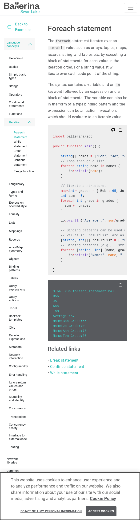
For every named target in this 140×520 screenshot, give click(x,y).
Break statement (20, 153)
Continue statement (20, 162)
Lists (12, 222)
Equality (14, 214)
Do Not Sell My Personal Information (51, 511)
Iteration (14, 122)
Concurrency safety (17, 426)
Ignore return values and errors (17, 386)
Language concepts (13, 44)
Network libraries (12, 460)
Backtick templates (15, 317)
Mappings (15, 231)
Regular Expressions (17, 337)
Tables (13, 278)
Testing (14, 447)
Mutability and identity (16, 398)
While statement (20, 144)
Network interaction (16, 356)
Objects (14, 259)
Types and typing (16, 193)
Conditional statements (16, 104)
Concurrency (17, 408)
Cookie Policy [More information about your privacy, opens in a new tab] (103, 498)
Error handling (18, 374)
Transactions (18, 417)
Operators (15, 94)
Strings (13, 86)
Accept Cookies (101, 511)
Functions (15, 114)
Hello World (16, 58)
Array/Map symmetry (16, 249)
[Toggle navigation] (130, 7)
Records (14, 239)
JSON (13, 308)
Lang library (16, 184)
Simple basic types (17, 76)
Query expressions (17, 287)
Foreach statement (20, 135)
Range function (24, 171)
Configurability (18, 366)
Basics (13, 67)
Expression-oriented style (18, 204)
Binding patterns (14, 268)
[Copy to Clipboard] (120, 129)
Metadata (15, 347)
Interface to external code (18, 437)
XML (12, 327)
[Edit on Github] (113, 129)
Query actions (14, 298)
